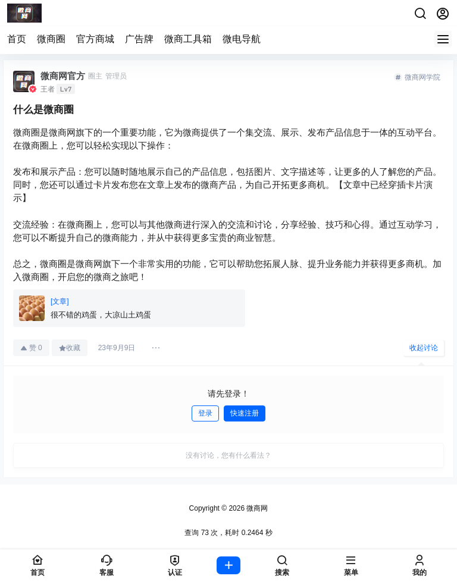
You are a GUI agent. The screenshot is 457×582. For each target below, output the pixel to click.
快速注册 (244, 413)
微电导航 (242, 39)
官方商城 (95, 39)
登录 (205, 413)
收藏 (69, 348)
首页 (16, 39)
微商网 (256, 508)
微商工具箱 (188, 39)
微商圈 (51, 39)
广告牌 (139, 39)
